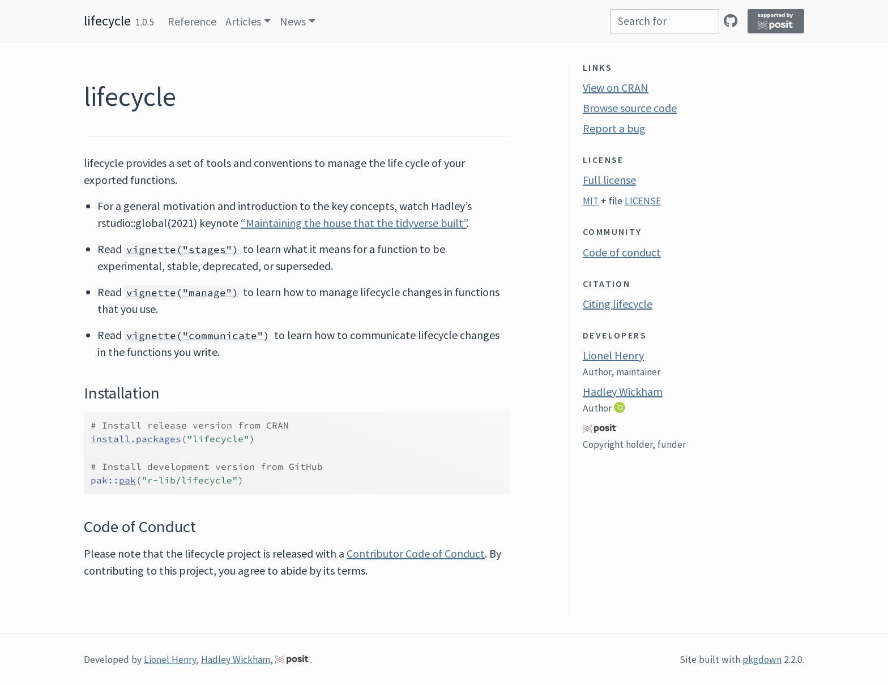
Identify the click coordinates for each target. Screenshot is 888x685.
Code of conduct (622, 252)
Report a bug (614, 128)
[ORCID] (620, 407)
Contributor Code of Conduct (416, 553)
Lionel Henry (613, 355)
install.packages (136, 438)
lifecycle (107, 20)
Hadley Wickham (623, 391)
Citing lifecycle (617, 304)
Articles (243, 21)
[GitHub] (730, 20)
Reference (192, 21)
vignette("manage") (182, 292)
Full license (609, 180)
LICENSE (643, 201)
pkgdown (762, 659)
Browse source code (630, 108)
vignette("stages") (182, 249)
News (293, 21)
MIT (591, 201)
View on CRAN (615, 87)
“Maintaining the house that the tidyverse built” (354, 223)
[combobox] (664, 21)
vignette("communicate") (198, 335)
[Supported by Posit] (776, 21)
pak (127, 480)
